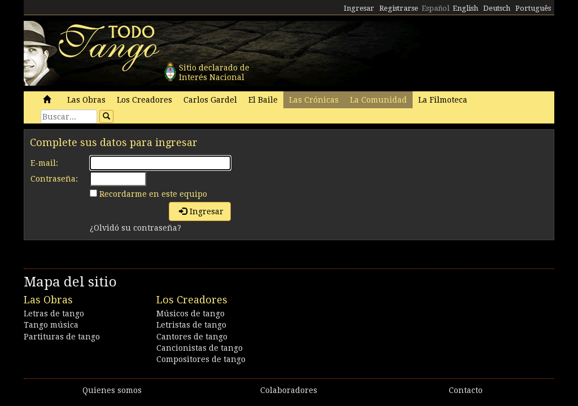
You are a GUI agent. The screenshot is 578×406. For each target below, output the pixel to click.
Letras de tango (54, 313)
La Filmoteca (442, 99)
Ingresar (359, 8)
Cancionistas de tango (199, 347)
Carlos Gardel (210, 99)
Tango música (51, 324)
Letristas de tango (191, 324)
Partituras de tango (62, 336)
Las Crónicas (314, 99)
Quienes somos (112, 390)
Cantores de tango (191, 336)
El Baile (263, 99)
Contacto (466, 390)
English (465, 8)
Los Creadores (144, 99)
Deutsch (496, 8)
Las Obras (86, 99)
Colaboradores (288, 390)
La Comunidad (378, 99)
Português (533, 8)
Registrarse (398, 8)
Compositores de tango (201, 359)
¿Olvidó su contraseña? (135, 227)
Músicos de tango (190, 313)
